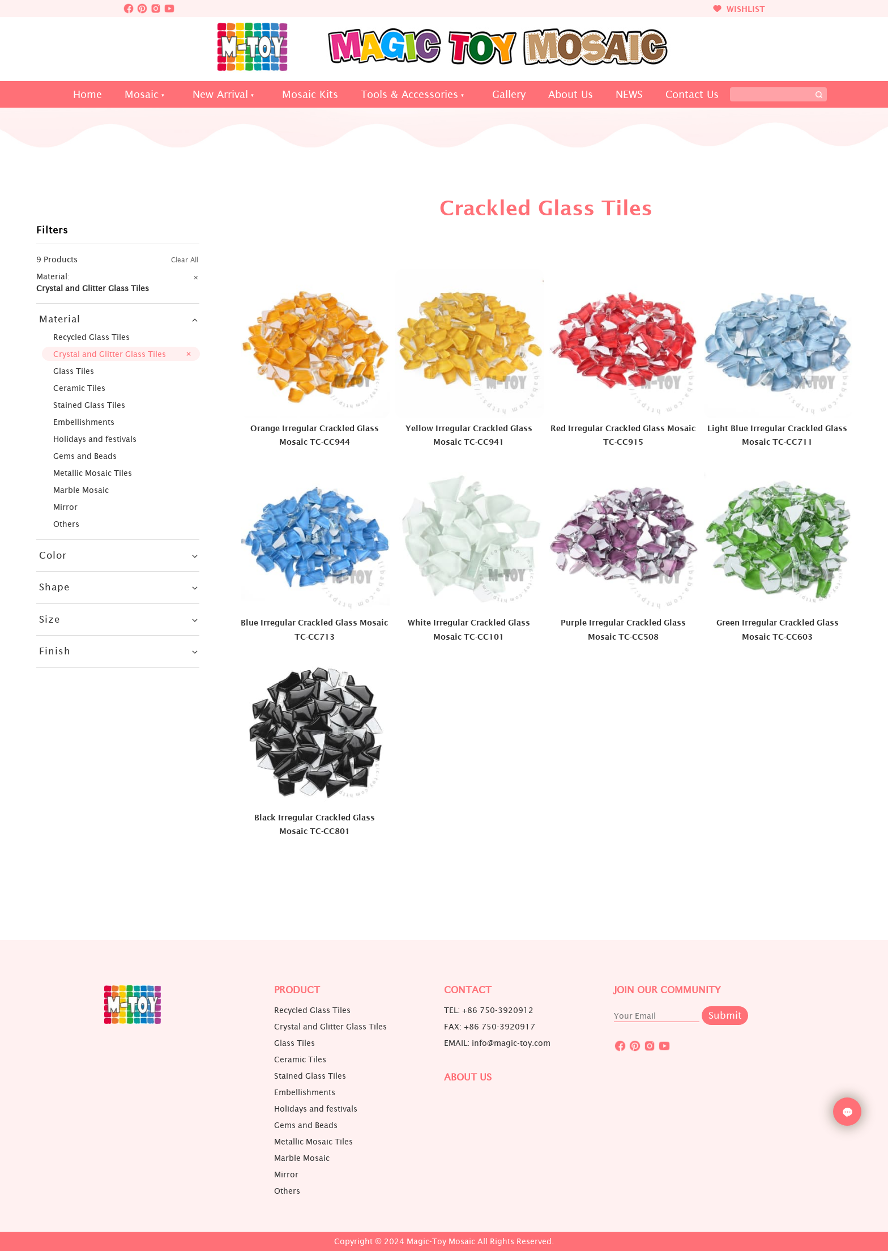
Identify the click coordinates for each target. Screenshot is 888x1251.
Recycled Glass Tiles (91, 337)
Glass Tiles (73, 371)
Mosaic (142, 94)
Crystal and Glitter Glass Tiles (109, 354)
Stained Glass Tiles (89, 405)
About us (468, 1077)
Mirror (65, 507)
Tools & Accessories (409, 94)
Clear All (184, 260)
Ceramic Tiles (79, 388)
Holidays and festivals (94, 439)
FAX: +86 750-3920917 (489, 1027)
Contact (468, 990)
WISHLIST (739, 8)
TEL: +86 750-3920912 (488, 1010)
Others (66, 524)
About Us (570, 94)
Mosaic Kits (310, 94)
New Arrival (220, 94)
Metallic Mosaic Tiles (92, 473)
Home (87, 94)
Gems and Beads (85, 456)
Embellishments (83, 422)
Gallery (509, 94)
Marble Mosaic (81, 490)
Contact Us (692, 94)
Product (297, 990)
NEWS (629, 94)
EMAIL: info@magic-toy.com (497, 1043)
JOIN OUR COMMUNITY (667, 990)
